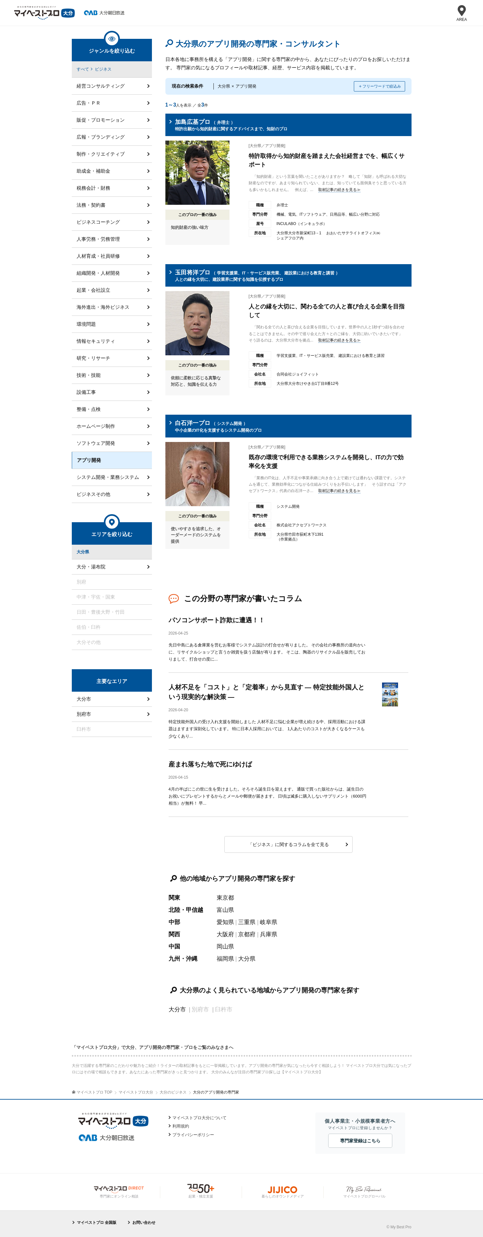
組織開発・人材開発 (98, 273)
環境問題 (86, 324)
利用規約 (180, 1126)
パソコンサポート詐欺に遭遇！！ (217, 620)
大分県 (246, 959)
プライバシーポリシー (193, 1134)
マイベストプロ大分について (199, 1117)
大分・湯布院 (91, 566)
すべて (83, 69)
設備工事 (86, 392)
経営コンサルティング (101, 86)
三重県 (246, 922)
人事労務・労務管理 (98, 239)
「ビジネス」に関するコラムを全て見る (288, 844)
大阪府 (225, 934)
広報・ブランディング (101, 137)
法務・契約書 (91, 205)
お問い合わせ (143, 1222)
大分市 (177, 1009)
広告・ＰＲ (89, 103)
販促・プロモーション (101, 120)
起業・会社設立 (93, 290)
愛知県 (225, 922)
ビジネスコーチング (98, 222)
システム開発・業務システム (108, 477)
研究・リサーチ (93, 358)
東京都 (225, 898)
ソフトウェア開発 (96, 443)
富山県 (225, 910)
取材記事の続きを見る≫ (339, 189)
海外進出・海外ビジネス (103, 307)
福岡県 (225, 959)
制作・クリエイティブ (101, 154)
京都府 (246, 934)
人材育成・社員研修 (98, 256)
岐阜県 (268, 922)
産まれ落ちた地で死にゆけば (210, 764)
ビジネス (103, 69)
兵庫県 (268, 934)
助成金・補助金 (93, 171)
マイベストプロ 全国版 (96, 1222)
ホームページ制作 (96, 426)
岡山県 (225, 946)
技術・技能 (89, 375)
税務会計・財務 (93, 188)
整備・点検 (89, 409)
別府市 (84, 714)
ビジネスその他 (93, 494)
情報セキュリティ (96, 341)
